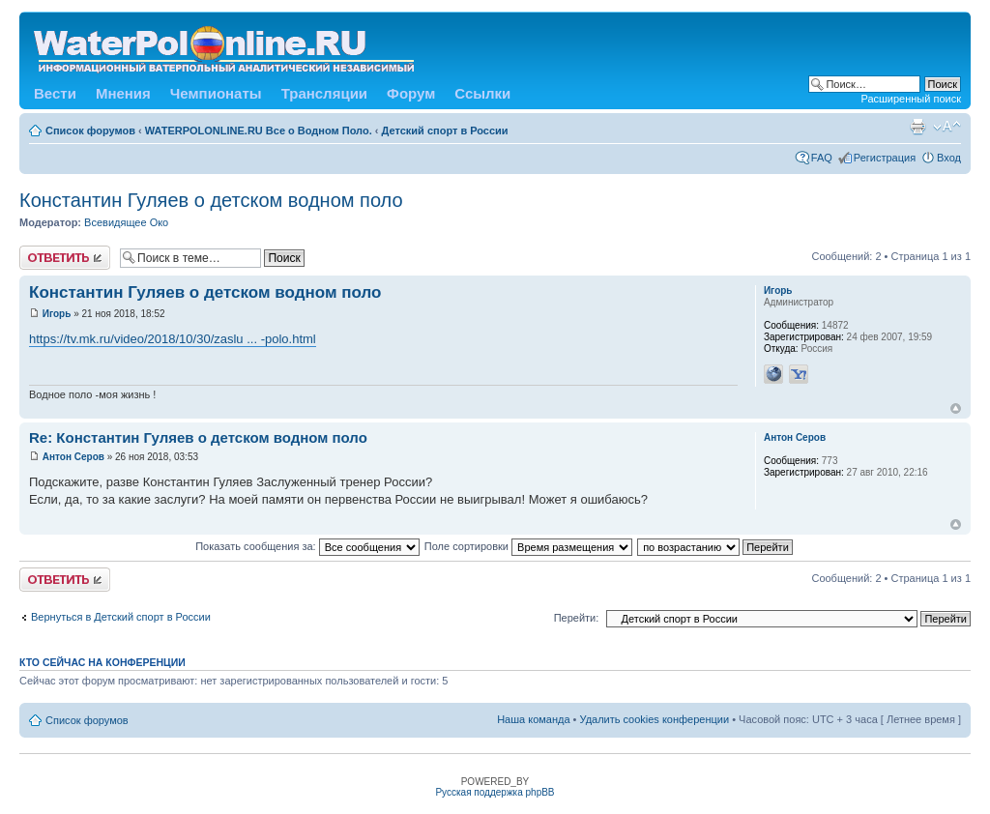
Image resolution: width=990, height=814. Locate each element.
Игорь (57, 313)
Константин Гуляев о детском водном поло (211, 200)
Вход (949, 157)
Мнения (123, 93)
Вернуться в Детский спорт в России (121, 617)
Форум (411, 93)
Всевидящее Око (126, 222)
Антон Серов (73, 456)
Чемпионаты (216, 93)
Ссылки (482, 93)
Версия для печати (917, 126)
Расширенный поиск (910, 98)
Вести (55, 93)
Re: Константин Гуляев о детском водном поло (198, 437)
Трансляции (324, 93)
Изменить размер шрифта (947, 126)
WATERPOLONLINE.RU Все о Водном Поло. (258, 130)
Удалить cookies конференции (655, 719)
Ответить (64, 258)
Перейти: (576, 618)
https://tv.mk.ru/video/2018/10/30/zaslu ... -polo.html (172, 339)
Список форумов (90, 130)
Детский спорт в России (445, 130)
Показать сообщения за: (307, 546)
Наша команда (533, 719)
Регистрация (885, 157)
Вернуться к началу (955, 408)
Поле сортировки (528, 546)
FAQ (821, 157)
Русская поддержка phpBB (494, 792)
